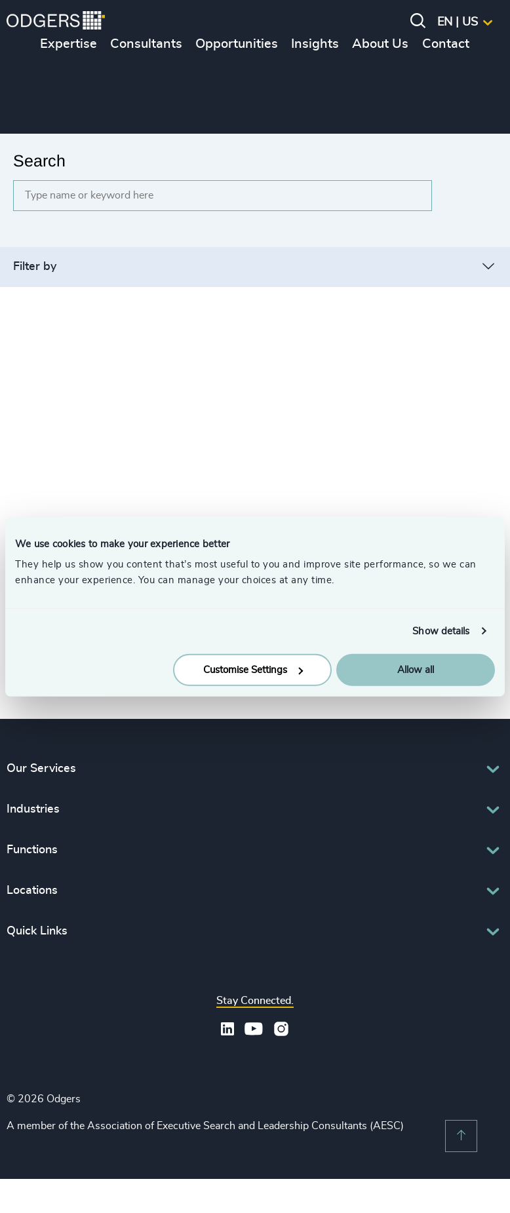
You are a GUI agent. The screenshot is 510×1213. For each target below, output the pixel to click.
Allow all (415, 670)
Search (39, 160)
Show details (440, 631)
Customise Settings (253, 670)
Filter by (34, 267)
